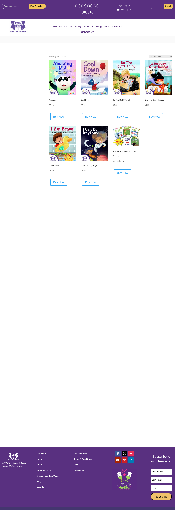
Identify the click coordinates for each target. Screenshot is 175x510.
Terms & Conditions (83, 452)
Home (39, 452)
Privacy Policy (80, 446)
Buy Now (58, 109)
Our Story (75, 26)
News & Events (113, 26)
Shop (89, 26)
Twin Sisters (60, 26)
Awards (40, 480)
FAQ (76, 458)
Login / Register (124, 6)
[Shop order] (160, 49)
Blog (99, 26)
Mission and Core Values (48, 469)
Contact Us (87, 32)
